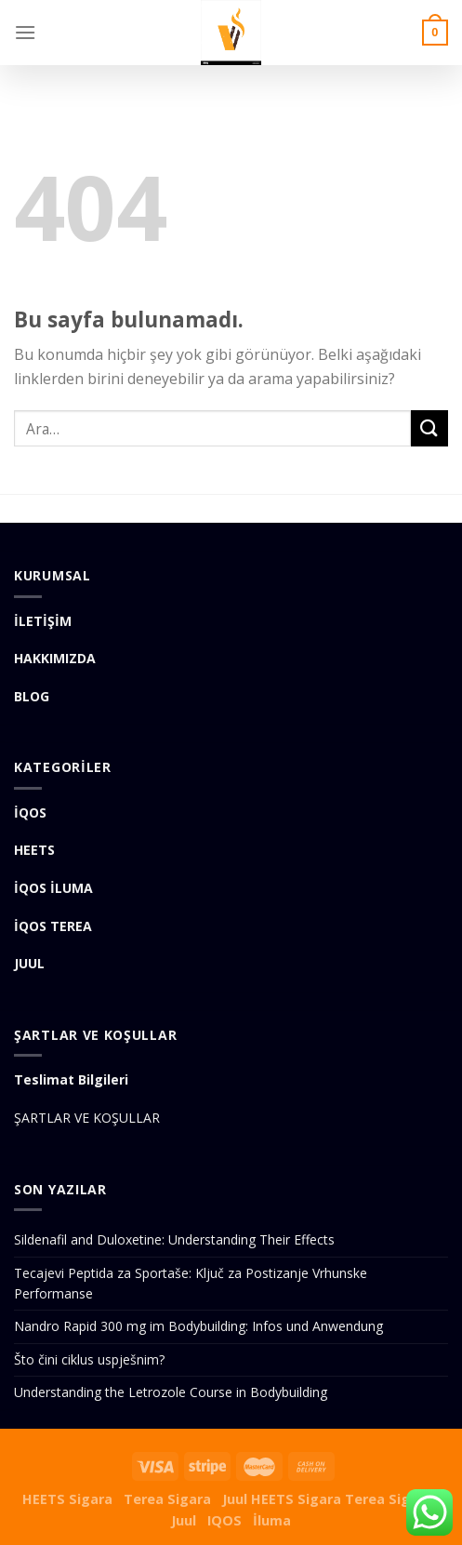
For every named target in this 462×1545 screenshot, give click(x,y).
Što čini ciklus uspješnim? (89, 1359)
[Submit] (429, 428)
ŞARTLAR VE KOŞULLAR (87, 1117)
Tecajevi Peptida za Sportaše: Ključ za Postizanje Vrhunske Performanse (190, 1283)
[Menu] (25, 32)
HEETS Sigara (67, 1499)
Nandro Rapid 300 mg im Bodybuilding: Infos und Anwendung (198, 1326)
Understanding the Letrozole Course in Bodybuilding (170, 1392)
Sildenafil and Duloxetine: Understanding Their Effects (174, 1239)
